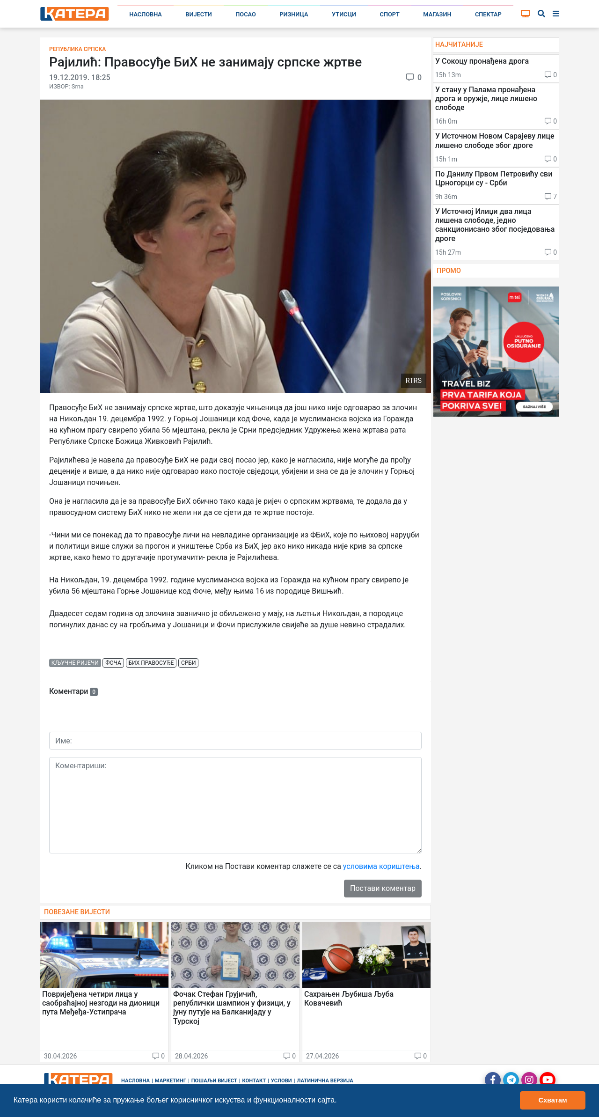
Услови (281, 1081)
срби (188, 663)
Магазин (437, 14)
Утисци (344, 14)
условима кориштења (381, 866)
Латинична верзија (325, 1081)
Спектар (488, 14)
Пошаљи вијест (214, 1081)
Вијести (198, 14)
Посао (245, 14)
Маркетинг (170, 1081)
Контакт (254, 1081)
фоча (113, 663)
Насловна (145, 14)
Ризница (293, 14)
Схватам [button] (553, 1100)
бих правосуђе (151, 663)
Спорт (390, 14)
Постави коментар (383, 888)
